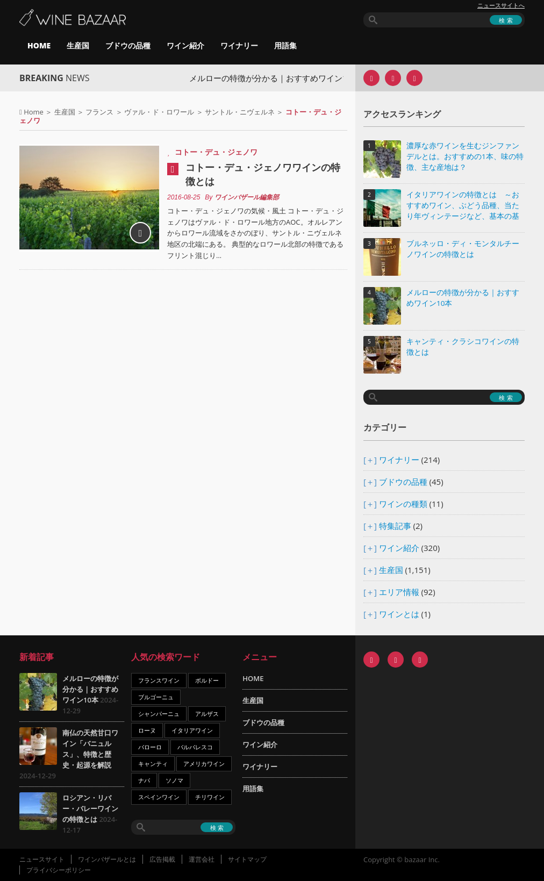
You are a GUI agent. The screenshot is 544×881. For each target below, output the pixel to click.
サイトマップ (247, 859)
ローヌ (147, 730)
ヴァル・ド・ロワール (159, 112)
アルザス (207, 714)
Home (34, 112)
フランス (99, 112)
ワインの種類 (403, 503)
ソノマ (174, 780)
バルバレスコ (195, 747)
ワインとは (399, 613)
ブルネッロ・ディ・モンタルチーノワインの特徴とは (462, 249)
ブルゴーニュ (156, 697)
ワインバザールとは (107, 859)
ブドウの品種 (128, 45)
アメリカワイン (204, 764)
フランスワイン (159, 680)
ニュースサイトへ (501, 5)
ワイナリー (239, 45)
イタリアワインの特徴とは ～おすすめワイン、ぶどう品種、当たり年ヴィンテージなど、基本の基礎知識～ (462, 206)
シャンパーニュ (159, 714)
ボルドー (207, 680)
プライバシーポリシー (58, 870)
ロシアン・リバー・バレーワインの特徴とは (90, 808)
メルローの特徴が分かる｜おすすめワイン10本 (281, 78)
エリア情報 (399, 591)
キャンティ (153, 764)
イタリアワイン (192, 730)
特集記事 (395, 525)
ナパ (144, 780)
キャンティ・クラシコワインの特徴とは (462, 346)
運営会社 (201, 859)
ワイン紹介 (185, 45)
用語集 (285, 45)
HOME (39, 45)
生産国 (78, 45)
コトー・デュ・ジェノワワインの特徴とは (262, 174)
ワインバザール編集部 (246, 197)
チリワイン (210, 797)
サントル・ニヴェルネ (240, 112)
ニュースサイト (42, 859)
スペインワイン (159, 797)
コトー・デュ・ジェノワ (216, 152)
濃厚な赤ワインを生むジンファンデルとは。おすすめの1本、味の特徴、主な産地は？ (465, 156)
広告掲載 (162, 859)
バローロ (150, 747)
